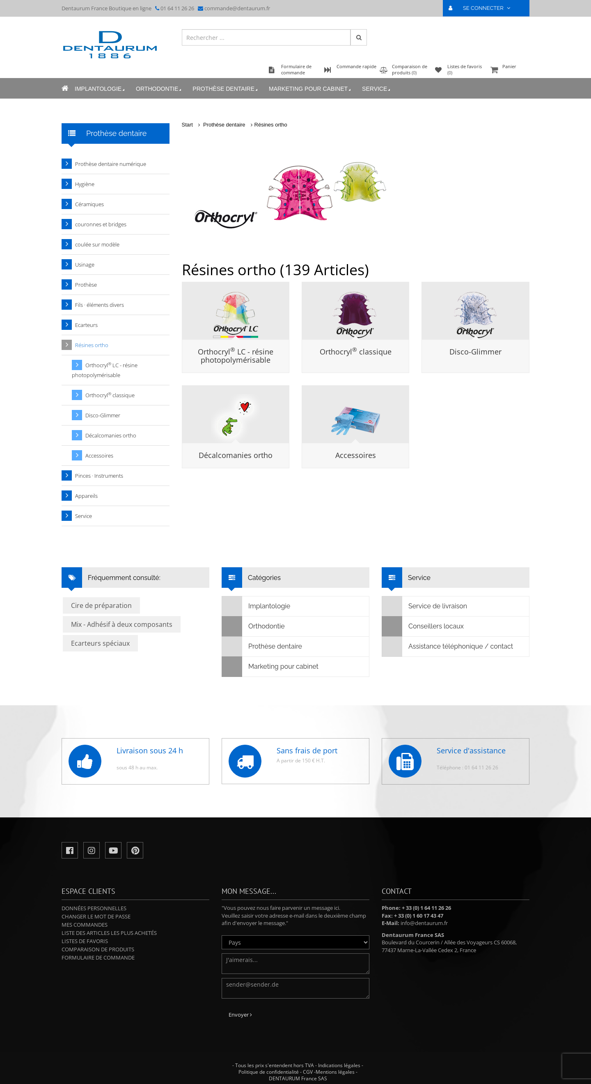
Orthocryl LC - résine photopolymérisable (235, 356)
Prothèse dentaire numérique (110, 164)
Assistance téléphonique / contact (447, 646)
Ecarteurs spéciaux (100, 643)
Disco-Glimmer (475, 352)
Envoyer (240, 1014)
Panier (508, 70)
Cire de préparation (101, 605)
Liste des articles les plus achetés (109, 933)
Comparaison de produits (98, 949)
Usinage (84, 264)
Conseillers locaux (423, 626)
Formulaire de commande (98, 957)
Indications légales (339, 1065)
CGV (308, 1071)
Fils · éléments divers (99, 304)
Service (377, 88)
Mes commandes (85, 924)
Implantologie (100, 88)
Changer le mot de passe (96, 916)
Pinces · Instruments (99, 475)
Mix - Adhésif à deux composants (121, 624)
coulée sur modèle (97, 244)
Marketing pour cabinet (310, 88)
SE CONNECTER (483, 8)
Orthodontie (159, 88)
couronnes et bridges (100, 224)
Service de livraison (424, 606)
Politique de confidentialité (268, 1071)
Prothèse (86, 284)
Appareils (86, 495)
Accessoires (355, 455)
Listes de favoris (85, 941)
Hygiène (84, 184)
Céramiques (89, 204)
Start (187, 125)
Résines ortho (270, 125)
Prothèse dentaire (225, 88)
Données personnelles (94, 908)
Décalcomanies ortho (236, 455)
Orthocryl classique (356, 352)
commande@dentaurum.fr (237, 8)
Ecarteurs (86, 325)
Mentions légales (335, 1071)
